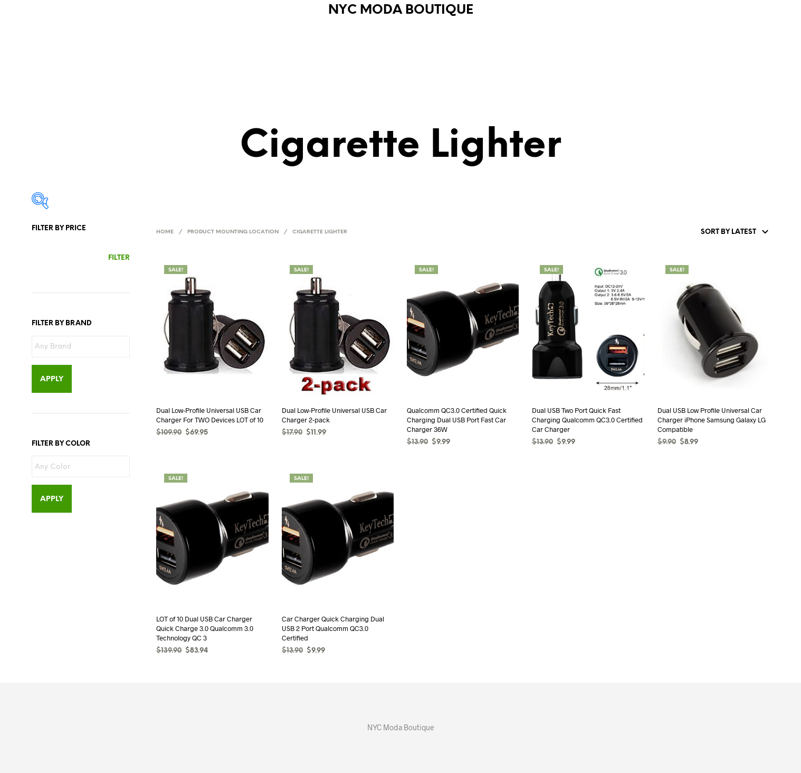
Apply (51, 379)
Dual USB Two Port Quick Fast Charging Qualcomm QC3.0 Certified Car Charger (587, 419)
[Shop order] (709, 232)
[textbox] (83, 347)
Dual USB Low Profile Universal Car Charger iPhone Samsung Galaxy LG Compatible (711, 419)
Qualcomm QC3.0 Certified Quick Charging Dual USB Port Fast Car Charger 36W (457, 419)
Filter (119, 257)
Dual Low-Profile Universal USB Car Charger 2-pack (334, 415)
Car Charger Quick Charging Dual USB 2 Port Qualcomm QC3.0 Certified (333, 628)
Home (165, 232)
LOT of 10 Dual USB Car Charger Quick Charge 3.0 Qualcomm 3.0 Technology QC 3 (204, 628)
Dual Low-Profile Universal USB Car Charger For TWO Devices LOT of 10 (209, 415)
